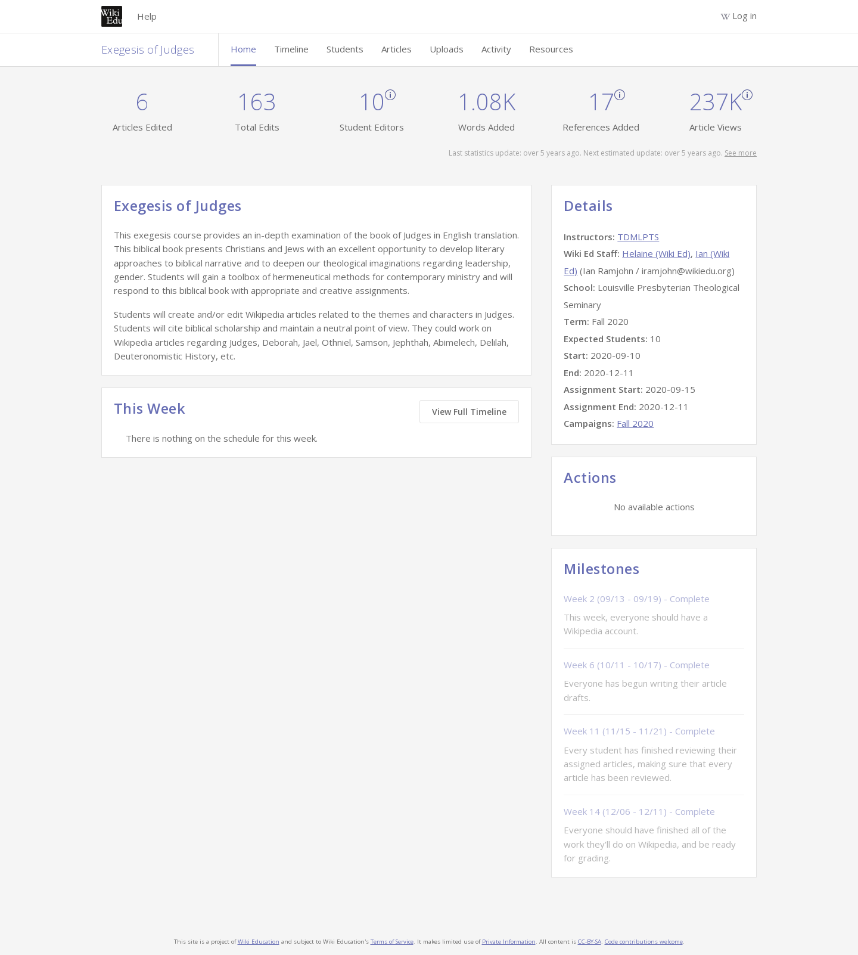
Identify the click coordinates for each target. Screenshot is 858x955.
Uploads (447, 49)
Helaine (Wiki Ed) (656, 253)
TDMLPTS (638, 237)
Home (243, 49)
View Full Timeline (469, 411)
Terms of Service (392, 941)
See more (741, 153)
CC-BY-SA (589, 941)
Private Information (509, 941)
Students (345, 49)
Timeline (291, 49)
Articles (396, 49)
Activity (496, 49)
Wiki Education (258, 941)
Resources (551, 49)
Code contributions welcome (644, 941)
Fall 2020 (635, 423)
